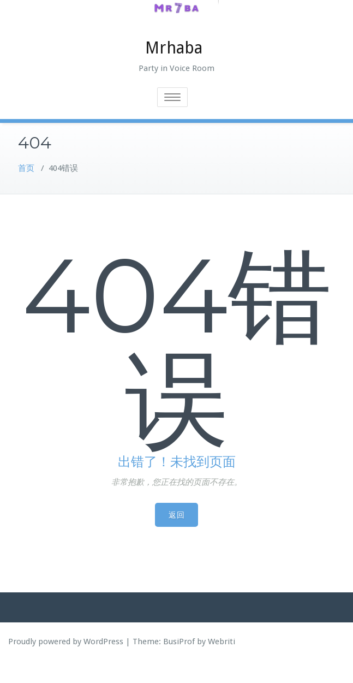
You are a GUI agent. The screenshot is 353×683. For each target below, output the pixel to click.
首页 (26, 190)
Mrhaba (173, 69)
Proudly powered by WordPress (65, 663)
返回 (176, 537)
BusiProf (179, 663)
